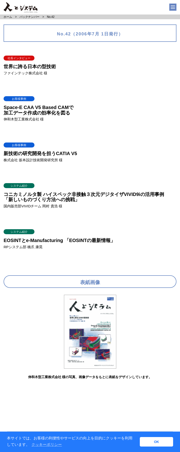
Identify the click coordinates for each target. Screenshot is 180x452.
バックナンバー (29, 17)
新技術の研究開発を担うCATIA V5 (40, 153)
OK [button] (156, 442)
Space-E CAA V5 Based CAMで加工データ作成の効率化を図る (38, 110)
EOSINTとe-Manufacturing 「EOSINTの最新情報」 (59, 240)
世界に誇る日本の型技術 (30, 66)
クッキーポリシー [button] (46, 444)
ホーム (8, 17)
